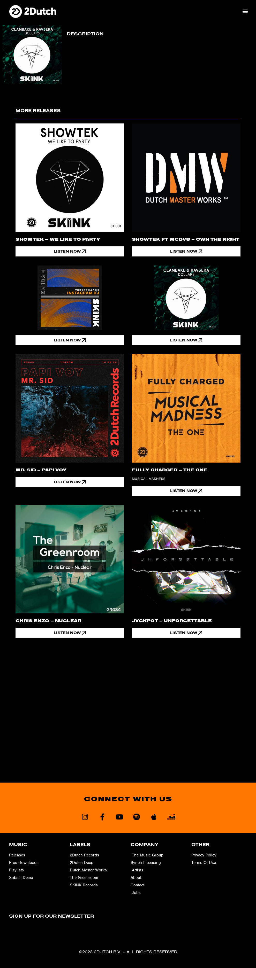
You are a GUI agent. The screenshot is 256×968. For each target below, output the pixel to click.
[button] (245, 11)
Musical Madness (148, 479)
